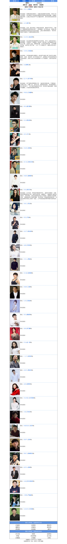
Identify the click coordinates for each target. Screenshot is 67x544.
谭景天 (25, 9)
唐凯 (25, 106)
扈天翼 (28, 106)
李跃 (25, 314)
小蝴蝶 (25, 495)
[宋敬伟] (33, 527)
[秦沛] (49, 529)
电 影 (33, 1)
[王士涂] (18, 534)
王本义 (25, 259)
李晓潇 (25, 92)
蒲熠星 (29, 175)
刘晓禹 (25, 175)
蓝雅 (25, 384)
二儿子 (25, 356)
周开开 (28, 189)
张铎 (29, 148)
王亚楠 (31, 509)
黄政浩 (29, 370)
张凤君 (29, 356)
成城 (29, 467)
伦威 (25, 481)
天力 (28, 134)
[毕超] (17, 536)
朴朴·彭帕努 (30, 481)
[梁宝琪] (49, 527)
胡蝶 (25, 328)
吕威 (25, 411)
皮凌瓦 (25, 370)
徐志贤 (31, 37)
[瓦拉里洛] (33, 536)
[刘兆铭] (33, 529)
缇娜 (25, 245)
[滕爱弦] (18, 527)
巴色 (25, 342)
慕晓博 (28, 314)
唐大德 (25, 162)
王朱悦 (28, 245)
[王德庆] (18, 525)
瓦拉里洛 (26, 37)
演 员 (43, 1)
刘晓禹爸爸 (27, 425)
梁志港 (28, 120)
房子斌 (29, 78)
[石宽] (49, 537)
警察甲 (25, 439)
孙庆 (31, 425)
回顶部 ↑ (40, 539)
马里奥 (25, 51)
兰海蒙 (29, 92)
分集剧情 (41, 4)
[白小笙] (49, 536)
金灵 (25, 23)
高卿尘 (27, 64)
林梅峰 (25, 287)
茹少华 (25, 78)
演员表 (30, 4)
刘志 (25, 120)
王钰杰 (28, 411)
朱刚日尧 (30, 162)
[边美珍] (49, 534)
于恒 (28, 217)
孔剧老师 (26, 509)
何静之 (25, 203)
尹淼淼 (29, 495)
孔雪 (25, 300)
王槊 (29, 287)
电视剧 (24, 1)
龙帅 (29, 439)
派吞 (25, 134)
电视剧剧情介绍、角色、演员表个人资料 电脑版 (33, 541)
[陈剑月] (49, 525)
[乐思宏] (33, 525)
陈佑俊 (29, 231)
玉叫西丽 (31, 398)
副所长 (25, 467)
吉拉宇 (25, 231)
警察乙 (25, 453)
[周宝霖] (18, 529)
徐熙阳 (28, 384)
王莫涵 (28, 300)
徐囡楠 (29, 273)
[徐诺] (33, 534)
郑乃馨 (28, 328)
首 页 (14, 1)
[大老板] (33, 537)
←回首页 (27, 539)
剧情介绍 (25, 4)
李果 (25, 189)
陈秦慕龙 (30, 453)
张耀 (29, 9)
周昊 (25, 217)
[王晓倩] (18, 537)
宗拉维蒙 (26, 398)
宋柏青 (25, 148)
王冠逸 (29, 51)
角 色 (52, 1)
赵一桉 (28, 342)
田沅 (29, 203)
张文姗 (25, 273)
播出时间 (35, 4)
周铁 (29, 259)
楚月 (28, 23)
